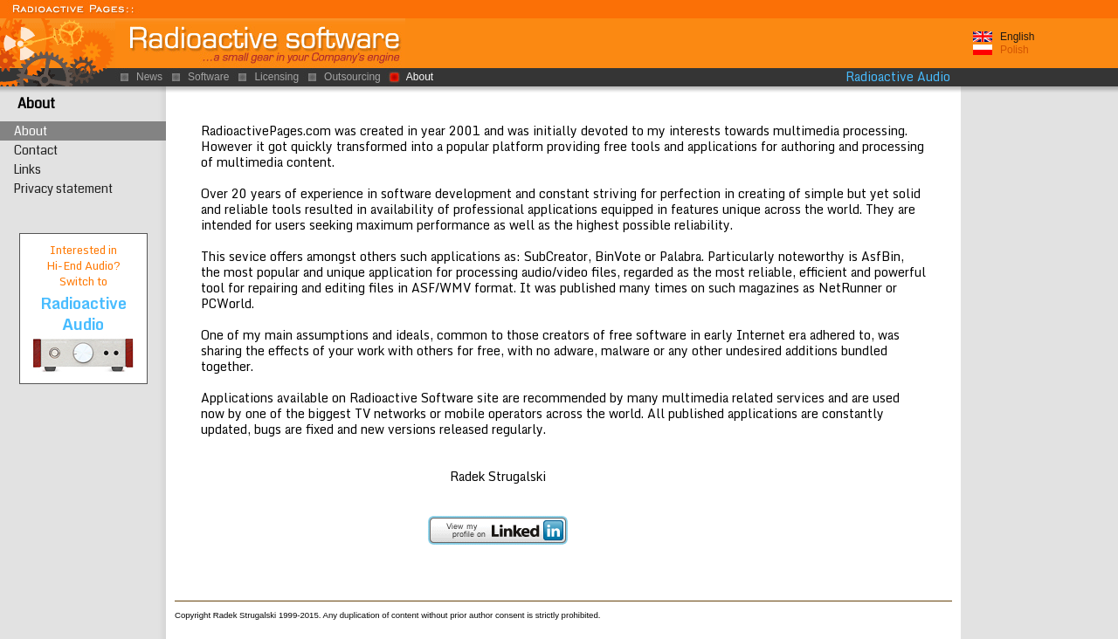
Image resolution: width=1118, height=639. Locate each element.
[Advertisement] (1039, 357)
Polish (1014, 50)
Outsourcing (352, 77)
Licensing (276, 77)
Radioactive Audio (897, 77)
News (149, 77)
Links (27, 169)
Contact (36, 150)
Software (208, 77)
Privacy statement (63, 188)
